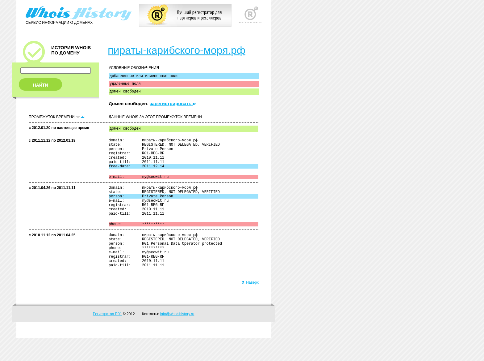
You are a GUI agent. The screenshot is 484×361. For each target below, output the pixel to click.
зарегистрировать (173, 106)
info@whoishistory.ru (177, 337)
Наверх (250, 305)
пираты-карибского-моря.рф (176, 50)
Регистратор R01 (107, 337)
